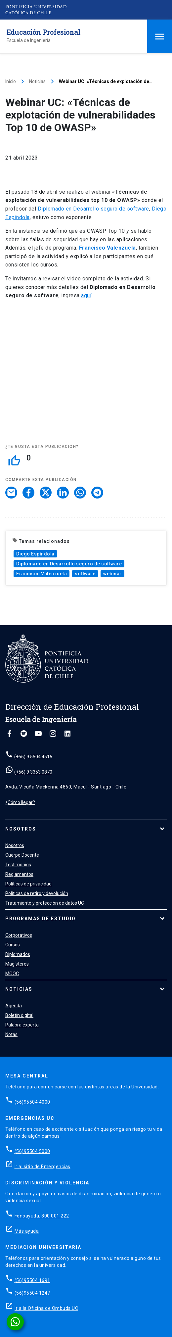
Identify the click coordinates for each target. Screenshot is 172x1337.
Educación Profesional (43, 32)
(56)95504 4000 (32, 1102)
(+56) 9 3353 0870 (33, 772)
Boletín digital (19, 1015)
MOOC (12, 973)
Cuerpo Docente (22, 855)
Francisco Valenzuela (41, 573)
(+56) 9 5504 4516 (33, 756)
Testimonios (18, 864)
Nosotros (20, 829)
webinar (112, 573)
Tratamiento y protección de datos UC (44, 903)
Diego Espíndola (35, 553)
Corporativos (18, 935)
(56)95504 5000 (32, 1151)
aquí (86, 295)
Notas (11, 1034)
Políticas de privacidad (28, 883)
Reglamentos (19, 874)
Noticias (37, 81)
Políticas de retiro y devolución (36, 893)
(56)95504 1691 (32, 1280)
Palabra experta (22, 1024)
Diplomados (17, 954)
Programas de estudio (40, 918)
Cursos (12, 944)
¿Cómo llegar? (20, 802)
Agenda (13, 1005)
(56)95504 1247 (32, 1293)
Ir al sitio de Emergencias (42, 1166)
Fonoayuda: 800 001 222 (42, 1215)
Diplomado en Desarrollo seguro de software (93, 209)
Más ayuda (27, 1231)
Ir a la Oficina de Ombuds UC (46, 1308)
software (85, 573)
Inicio (10, 81)
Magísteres (17, 964)
